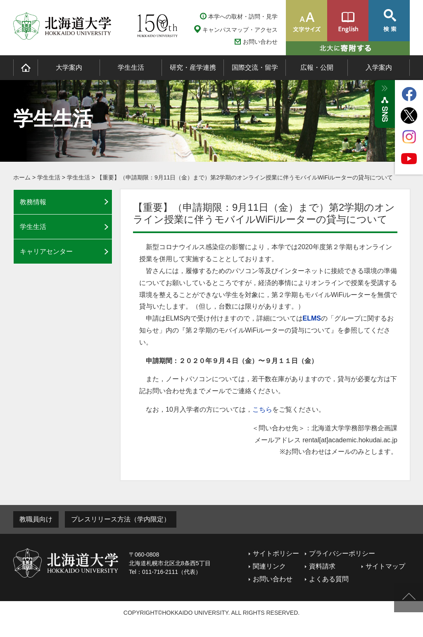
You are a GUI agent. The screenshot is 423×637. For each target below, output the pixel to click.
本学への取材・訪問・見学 (243, 16)
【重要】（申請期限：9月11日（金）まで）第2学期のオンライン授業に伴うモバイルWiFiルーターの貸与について (245, 177)
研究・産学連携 (193, 67)
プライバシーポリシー (342, 553)
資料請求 (322, 566)
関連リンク (269, 566)
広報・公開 (316, 67)
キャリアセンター (46, 251)
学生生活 (131, 67)
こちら (262, 409)
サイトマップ (385, 566)
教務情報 (33, 201)
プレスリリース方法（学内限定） (120, 519)
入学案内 (379, 67)
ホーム (22, 177)
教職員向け (35, 519)
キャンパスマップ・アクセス (240, 29)
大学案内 (69, 67)
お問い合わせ (260, 42)
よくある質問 (329, 579)
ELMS (312, 318)
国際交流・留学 (255, 67)
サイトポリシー (276, 553)
